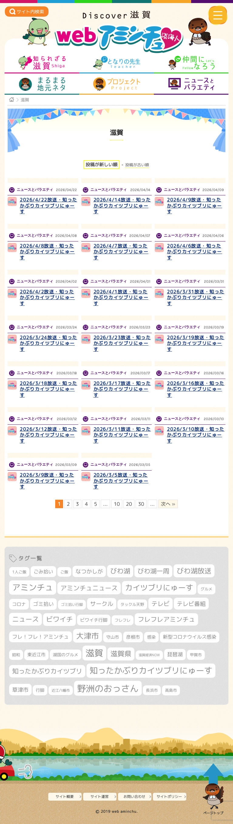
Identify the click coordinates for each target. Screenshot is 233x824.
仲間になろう (191, 62)
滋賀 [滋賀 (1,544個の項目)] (94, 653)
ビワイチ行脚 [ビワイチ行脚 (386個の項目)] (93, 620)
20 (129, 504)
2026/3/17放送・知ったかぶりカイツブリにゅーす (122, 389)
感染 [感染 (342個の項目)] (151, 637)
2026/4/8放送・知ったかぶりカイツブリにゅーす (47, 252)
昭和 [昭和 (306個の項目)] (16, 654)
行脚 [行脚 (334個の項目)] (40, 690)
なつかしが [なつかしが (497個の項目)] (89, 571)
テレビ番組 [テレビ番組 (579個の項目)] (191, 603)
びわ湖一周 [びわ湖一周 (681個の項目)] (153, 571)
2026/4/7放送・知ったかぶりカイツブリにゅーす (121, 252)
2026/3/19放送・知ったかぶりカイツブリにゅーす (196, 343)
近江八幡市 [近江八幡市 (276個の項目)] (61, 690)
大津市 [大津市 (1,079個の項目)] (87, 635)
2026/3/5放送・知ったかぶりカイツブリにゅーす (121, 481)
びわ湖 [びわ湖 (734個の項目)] (120, 571)
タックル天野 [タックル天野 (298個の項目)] (132, 604)
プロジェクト (116, 84)
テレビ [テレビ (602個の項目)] (160, 603)
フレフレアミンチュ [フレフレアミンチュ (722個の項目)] (166, 619)
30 (141, 504)
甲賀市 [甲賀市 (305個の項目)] (196, 654)
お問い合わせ (134, 796)
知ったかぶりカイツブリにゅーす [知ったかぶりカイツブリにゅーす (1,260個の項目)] (150, 670)
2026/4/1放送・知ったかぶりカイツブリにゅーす (121, 298)
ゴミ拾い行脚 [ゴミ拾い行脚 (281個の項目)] (72, 604)
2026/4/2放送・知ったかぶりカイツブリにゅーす (47, 298)
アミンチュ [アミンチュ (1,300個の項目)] (32, 587)
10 (117, 504)
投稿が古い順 (137, 164)
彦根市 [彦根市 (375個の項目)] (133, 637)
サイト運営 (99, 796)
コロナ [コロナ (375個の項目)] (19, 604)
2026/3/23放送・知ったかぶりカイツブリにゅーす (122, 343)
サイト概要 (65, 796)
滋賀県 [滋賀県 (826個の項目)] (120, 653)
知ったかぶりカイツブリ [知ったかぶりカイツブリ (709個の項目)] (47, 671)
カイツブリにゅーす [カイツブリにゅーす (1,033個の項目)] (159, 587)
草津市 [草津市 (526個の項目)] (20, 690)
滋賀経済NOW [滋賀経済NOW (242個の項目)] (149, 655)
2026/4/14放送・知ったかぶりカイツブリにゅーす (122, 206)
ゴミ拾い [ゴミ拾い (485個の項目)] (43, 604)
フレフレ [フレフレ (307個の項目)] (122, 620)
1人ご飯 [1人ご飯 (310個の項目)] (19, 572)
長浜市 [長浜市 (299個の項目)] (152, 690)
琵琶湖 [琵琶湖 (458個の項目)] (175, 654)
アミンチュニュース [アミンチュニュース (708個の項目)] (89, 588)
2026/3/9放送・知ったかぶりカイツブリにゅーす (47, 481)
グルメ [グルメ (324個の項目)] (206, 589)
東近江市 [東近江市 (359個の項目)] (36, 654)
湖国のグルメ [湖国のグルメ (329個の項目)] (65, 654)
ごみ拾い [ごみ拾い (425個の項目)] (43, 571)
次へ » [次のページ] (168, 504)
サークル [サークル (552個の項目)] (101, 604)
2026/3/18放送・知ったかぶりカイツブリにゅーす (48, 389)
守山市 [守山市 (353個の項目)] (112, 637)
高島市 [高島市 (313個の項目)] (171, 690)
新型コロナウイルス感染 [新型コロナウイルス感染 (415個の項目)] (189, 636)
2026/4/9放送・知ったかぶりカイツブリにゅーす (194, 206)
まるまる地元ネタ (42, 84)
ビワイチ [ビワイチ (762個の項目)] (59, 619)
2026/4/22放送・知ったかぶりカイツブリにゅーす (48, 206)
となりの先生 (116, 62)
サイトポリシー (169, 796)
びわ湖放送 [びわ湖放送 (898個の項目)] (194, 571)
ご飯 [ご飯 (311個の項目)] (64, 572)
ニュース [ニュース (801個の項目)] (25, 619)
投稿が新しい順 (101, 164)
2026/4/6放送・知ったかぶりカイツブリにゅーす (194, 252)
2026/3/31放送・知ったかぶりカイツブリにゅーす (196, 298)
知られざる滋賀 (42, 62)
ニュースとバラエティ (191, 84)
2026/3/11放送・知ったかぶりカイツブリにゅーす (122, 435)
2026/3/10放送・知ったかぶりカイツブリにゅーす (196, 435)
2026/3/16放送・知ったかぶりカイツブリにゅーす (196, 389)
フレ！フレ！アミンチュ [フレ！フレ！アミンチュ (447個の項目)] (40, 636)
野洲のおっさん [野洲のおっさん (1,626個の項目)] (108, 688)
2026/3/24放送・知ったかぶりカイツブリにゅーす (48, 343)
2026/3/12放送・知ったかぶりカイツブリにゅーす (48, 435)
